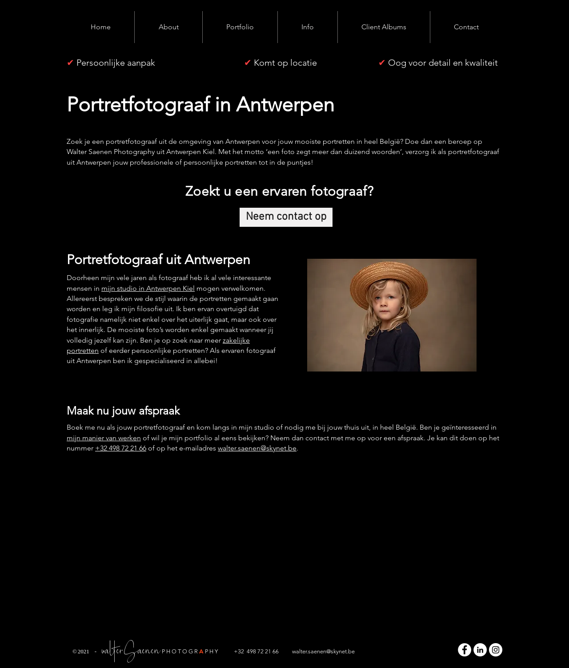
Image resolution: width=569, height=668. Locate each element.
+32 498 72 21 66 (120, 448)
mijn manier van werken (104, 438)
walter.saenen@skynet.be (257, 448)
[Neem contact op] (286, 217)
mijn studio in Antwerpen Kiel (148, 288)
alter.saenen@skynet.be (325, 651)
